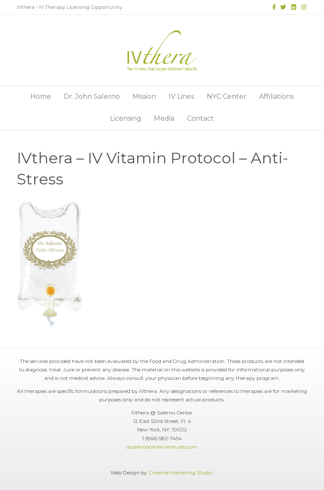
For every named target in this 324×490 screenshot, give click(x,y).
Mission (144, 96)
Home (40, 96)
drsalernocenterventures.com (162, 447)
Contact (200, 118)
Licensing (125, 118)
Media (164, 118)
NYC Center (226, 96)
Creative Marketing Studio (180, 472)
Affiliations (276, 96)
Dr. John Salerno (92, 96)
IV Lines (181, 96)
